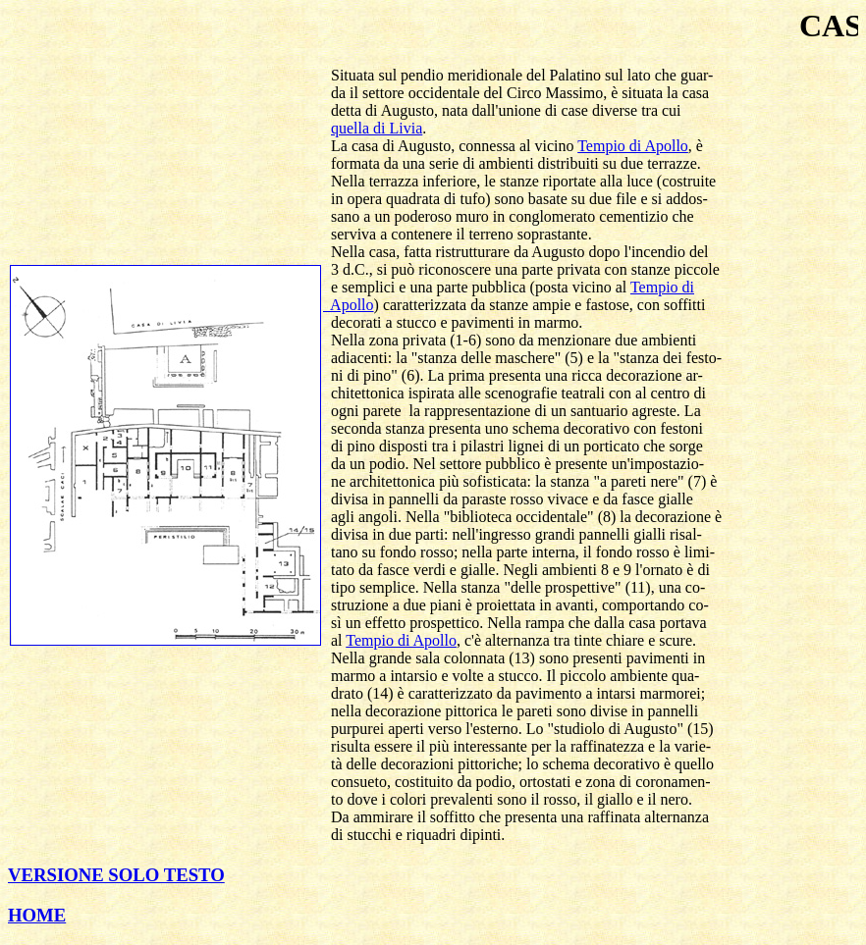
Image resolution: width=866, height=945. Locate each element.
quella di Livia (376, 128)
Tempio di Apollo (632, 145)
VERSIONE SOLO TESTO (116, 875)
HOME (37, 915)
